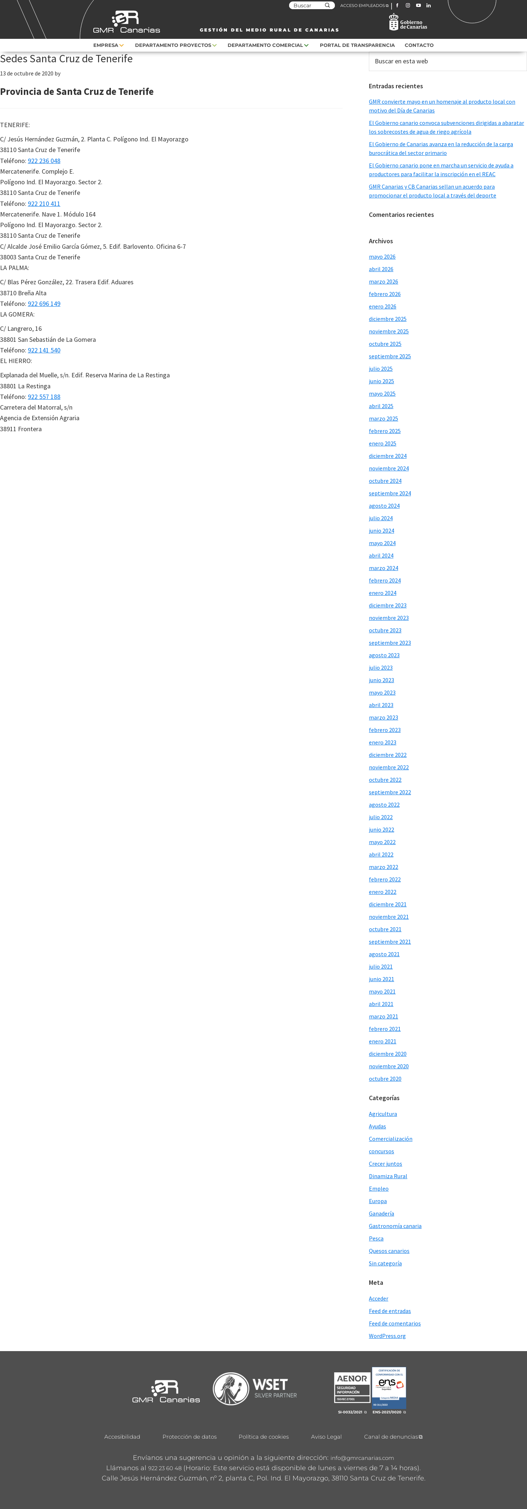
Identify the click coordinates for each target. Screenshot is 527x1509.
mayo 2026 (382, 256)
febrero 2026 (385, 293)
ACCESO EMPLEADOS (362, 5)
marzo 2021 (383, 1016)
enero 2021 (382, 1041)
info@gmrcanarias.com (362, 1457)
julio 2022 (381, 817)
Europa (378, 1201)
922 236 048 (44, 160)
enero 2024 (382, 592)
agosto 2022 (384, 804)
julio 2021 (381, 966)
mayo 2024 (382, 543)
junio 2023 (381, 680)
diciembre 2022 (388, 754)
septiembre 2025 (390, 356)
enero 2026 (382, 306)
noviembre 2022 (389, 767)
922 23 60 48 (165, 1468)
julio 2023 (381, 667)
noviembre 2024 (389, 468)
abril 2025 (381, 406)
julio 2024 (381, 518)
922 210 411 (44, 203)
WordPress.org (387, 1335)
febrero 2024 (385, 580)
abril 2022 (381, 854)
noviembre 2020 (389, 1066)
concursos (381, 1151)
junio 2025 (381, 381)
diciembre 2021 (388, 904)
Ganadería (381, 1213)
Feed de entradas (390, 1310)
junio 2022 (381, 829)
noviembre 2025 (389, 331)
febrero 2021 (385, 1028)
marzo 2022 (383, 866)
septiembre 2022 (390, 792)
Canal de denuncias (391, 1436)
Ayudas (377, 1126)
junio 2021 (381, 979)
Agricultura (383, 1113)
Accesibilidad (122, 1436)
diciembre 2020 (388, 1053)
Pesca (376, 1238)
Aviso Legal (326, 1436)
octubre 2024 (385, 480)
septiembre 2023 (390, 642)
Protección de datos (189, 1436)
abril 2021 (381, 1003)
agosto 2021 (384, 954)
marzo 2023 (383, 717)
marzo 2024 (383, 568)
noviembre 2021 (389, 916)
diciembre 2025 (388, 318)
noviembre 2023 (389, 617)
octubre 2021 (385, 929)
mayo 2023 (382, 692)
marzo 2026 (383, 281)
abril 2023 (381, 705)
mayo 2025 (382, 393)
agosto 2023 (384, 655)
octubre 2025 (385, 343)
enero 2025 (382, 443)
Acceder (378, 1298)
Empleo (379, 1188)
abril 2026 (381, 269)
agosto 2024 (384, 505)
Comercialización (390, 1138)
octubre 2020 (385, 1078)
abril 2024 (381, 555)
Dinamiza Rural (388, 1176)
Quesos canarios (389, 1250)
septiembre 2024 (390, 493)
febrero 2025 (385, 430)
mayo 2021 (382, 991)
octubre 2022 (385, 779)
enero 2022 (382, 891)
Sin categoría (385, 1263)
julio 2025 (381, 368)
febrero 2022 (385, 879)
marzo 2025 (383, 418)
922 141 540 (44, 350)
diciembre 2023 (388, 605)
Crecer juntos (385, 1163)
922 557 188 (44, 396)
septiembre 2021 (390, 941)
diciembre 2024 (388, 455)
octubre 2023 (385, 630)
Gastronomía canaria (395, 1225)
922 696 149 (44, 303)
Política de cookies (264, 1436)
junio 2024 (381, 530)
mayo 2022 (382, 842)
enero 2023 (382, 742)
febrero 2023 (385, 729)
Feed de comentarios (395, 1323)
